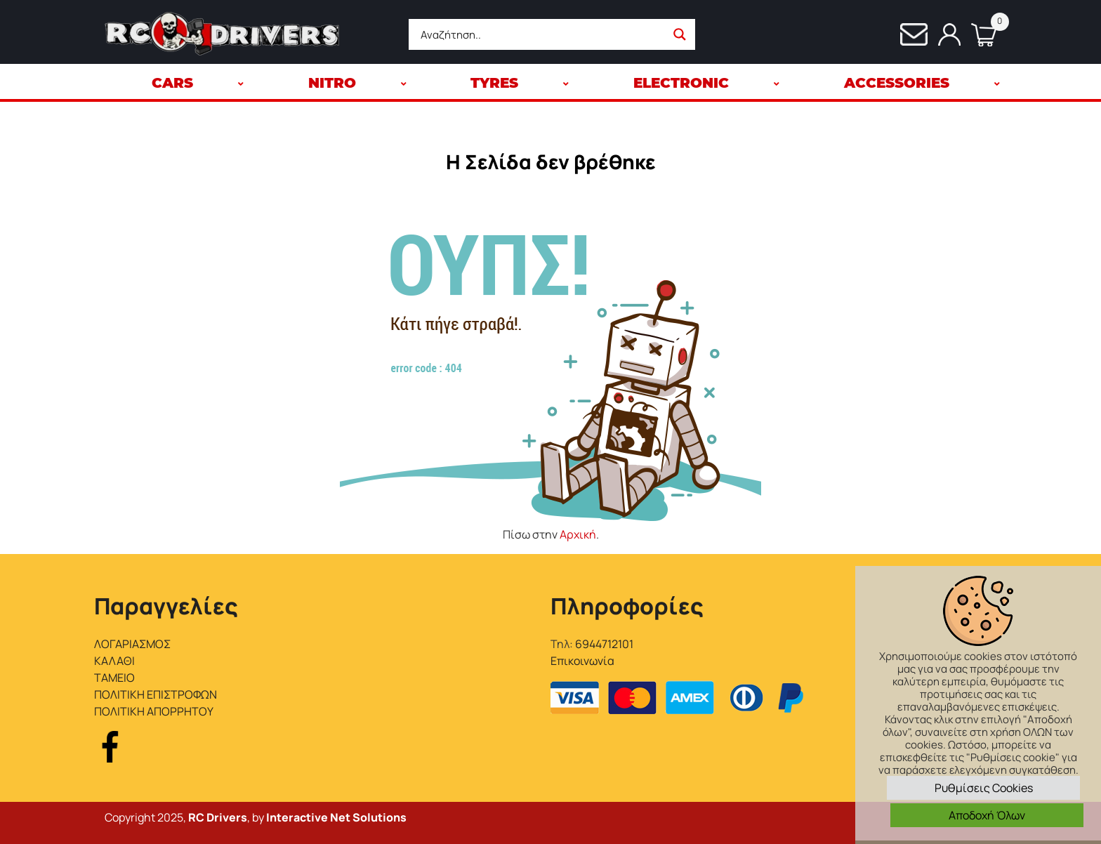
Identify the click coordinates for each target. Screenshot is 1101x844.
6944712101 (604, 644)
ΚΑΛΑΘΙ (114, 660)
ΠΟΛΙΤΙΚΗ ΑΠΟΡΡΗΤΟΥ (153, 711)
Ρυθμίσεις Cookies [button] (984, 788)
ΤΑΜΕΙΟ (114, 677)
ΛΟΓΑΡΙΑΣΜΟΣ (132, 644)
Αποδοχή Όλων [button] (987, 815)
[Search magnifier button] (680, 34)
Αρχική (578, 534)
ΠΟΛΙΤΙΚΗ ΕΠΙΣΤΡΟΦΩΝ (155, 694)
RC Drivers (217, 817)
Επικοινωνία (582, 660)
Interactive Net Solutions (336, 817)
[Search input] (541, 34)
